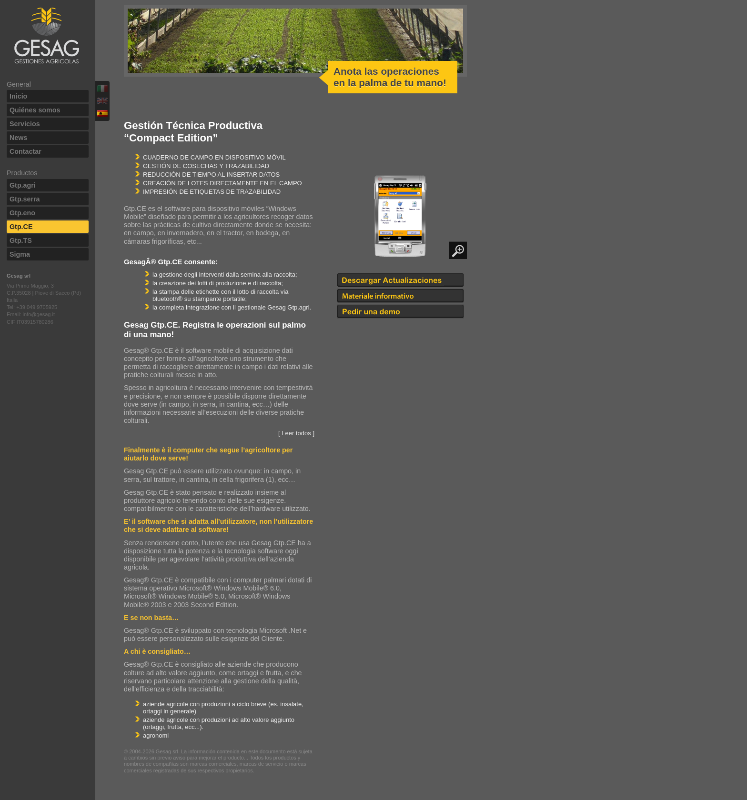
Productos (22, 173)
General (19, 84)
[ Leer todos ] (296, 433)
